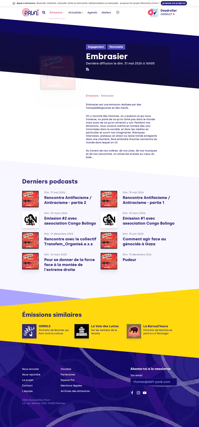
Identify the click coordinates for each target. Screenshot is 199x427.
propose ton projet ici (173, 3)
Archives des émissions (75, 391)
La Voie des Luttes (105, 326)
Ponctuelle (116, 46)
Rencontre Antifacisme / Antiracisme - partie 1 (146, 200)
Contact (27, 385)
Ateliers (106, 12)
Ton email (136, 375)
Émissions (57, 12)
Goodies (66, 369)
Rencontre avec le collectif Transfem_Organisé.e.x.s (70, 241)
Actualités (75, 12)
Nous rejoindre (31, 374)
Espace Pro (68, 380)
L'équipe (27, 391)
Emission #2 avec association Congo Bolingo (70, 221)
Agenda (92, 12)
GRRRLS (44, 326)
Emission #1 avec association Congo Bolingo (149, 221)
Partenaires (68, 374)
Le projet (27, 380)
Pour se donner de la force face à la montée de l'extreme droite (69, 264)
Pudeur (129, 259)
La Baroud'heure (155, 326)
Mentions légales (71, 385)
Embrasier (107, 95)
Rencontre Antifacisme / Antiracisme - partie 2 (68, 200)
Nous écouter (30, 369)
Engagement (96, 46)
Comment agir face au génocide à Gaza (144, 241)
